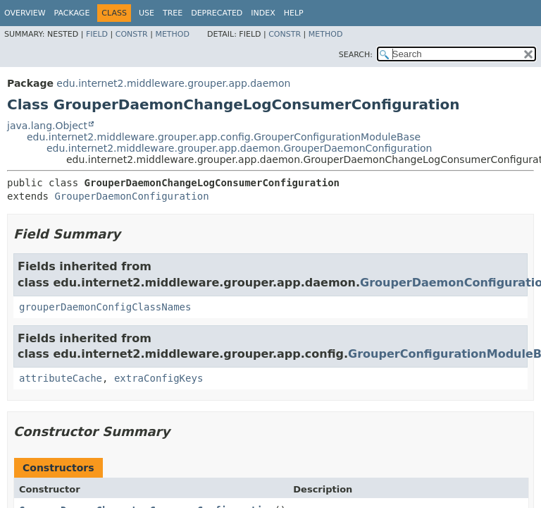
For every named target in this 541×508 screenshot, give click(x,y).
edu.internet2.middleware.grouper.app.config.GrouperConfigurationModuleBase (224, 137)
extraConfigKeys (158, 378)
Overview (25, 13)
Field (97, 34)
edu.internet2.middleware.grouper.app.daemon (173, 83)
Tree (172, 13)
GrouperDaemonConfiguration (131, 196)
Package (72, 13)
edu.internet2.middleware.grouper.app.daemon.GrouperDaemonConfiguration (239, 148)
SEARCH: (356, 54)
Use (146, 13)
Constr (132, 34)
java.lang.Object (47, 125)
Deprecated (216, 13)
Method (172, 34)
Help (294, 13)
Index (263, 13)
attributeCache (60, 378)
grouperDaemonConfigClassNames (105, 307)
